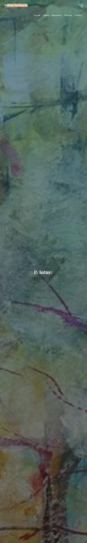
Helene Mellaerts (16, 5)
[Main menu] (81, 6)
